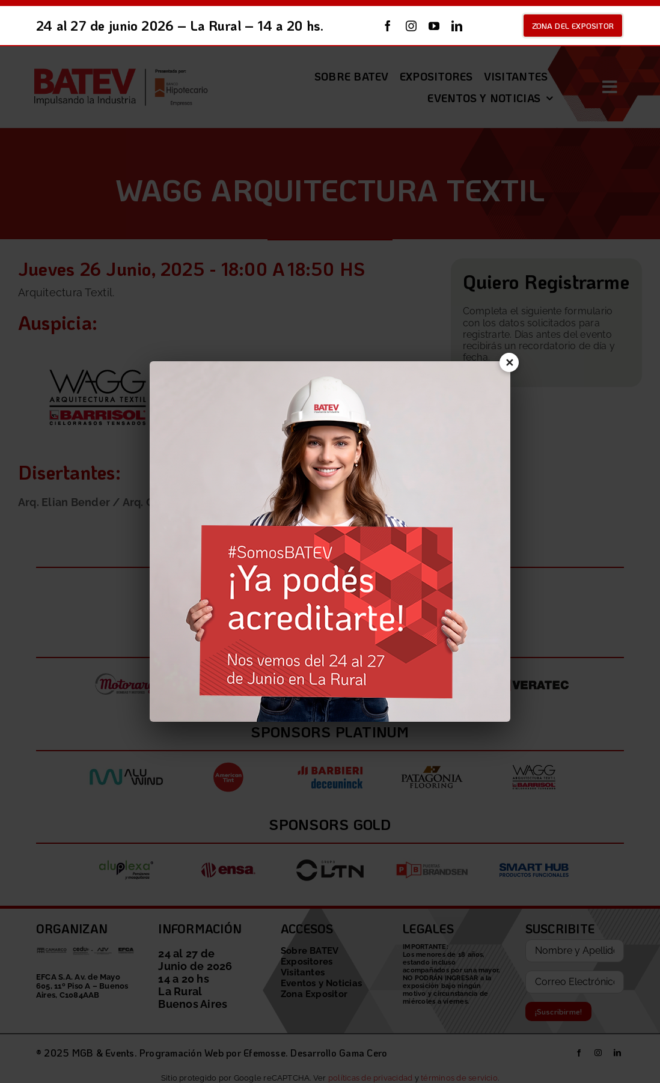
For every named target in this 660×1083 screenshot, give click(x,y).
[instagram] (411, 25)
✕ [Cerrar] (507, 365)
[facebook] (387, 25)
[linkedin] (456, 25)
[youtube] (434, 25)
